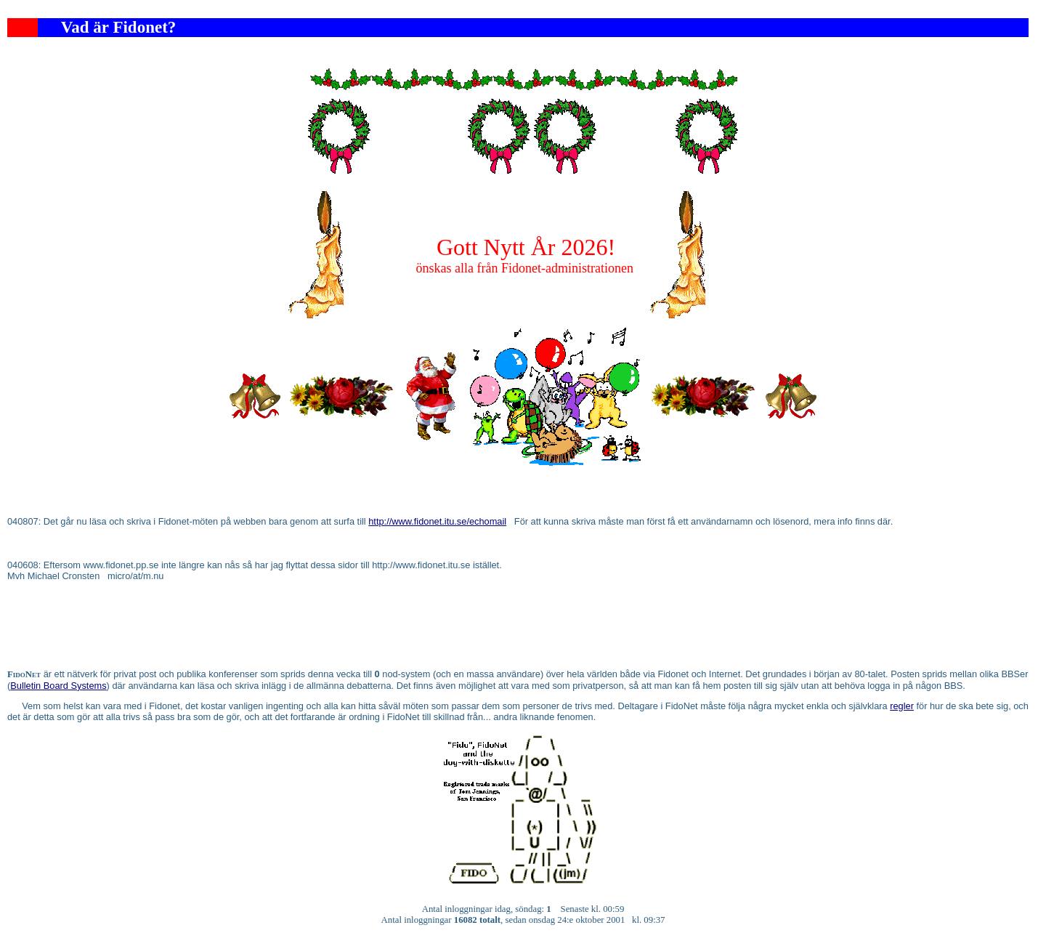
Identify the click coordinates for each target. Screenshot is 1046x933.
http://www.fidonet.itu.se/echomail (437, 521)
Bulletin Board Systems (58, 685)
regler (902, 705)
